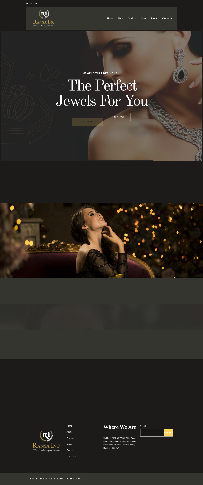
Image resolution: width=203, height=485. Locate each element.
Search (143, 426)
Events (154, 18)
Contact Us (167, 18)
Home (110, 18)
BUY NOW (119, 122)
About (120, 18)
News (143, 18)
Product (132, 18)
